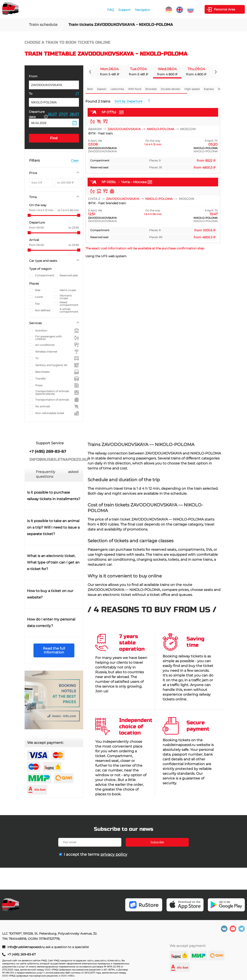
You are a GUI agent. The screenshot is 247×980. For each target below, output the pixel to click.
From (33, 76)
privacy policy (113, 854)
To (30, 94)
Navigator (142, 10)
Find (54, 138)
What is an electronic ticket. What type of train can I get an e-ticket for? (53, 562)
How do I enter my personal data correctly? (51, 622)
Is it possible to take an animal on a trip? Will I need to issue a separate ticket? (53, 527)
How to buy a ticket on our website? (50, 594)
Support (124, 10)
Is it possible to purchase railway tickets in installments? (53, 495)
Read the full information (54, 650)
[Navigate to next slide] (215, 71)
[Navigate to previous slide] (90, 71)
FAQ (110, 10)
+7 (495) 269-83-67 (21, 954)
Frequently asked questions (57, 474)
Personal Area (224, 9)
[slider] (29, 215)
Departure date (38, 114)
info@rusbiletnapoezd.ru (26, 947)
